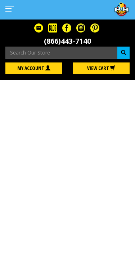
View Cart (101, 68)
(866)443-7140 (67, 41)
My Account (33, 68)
